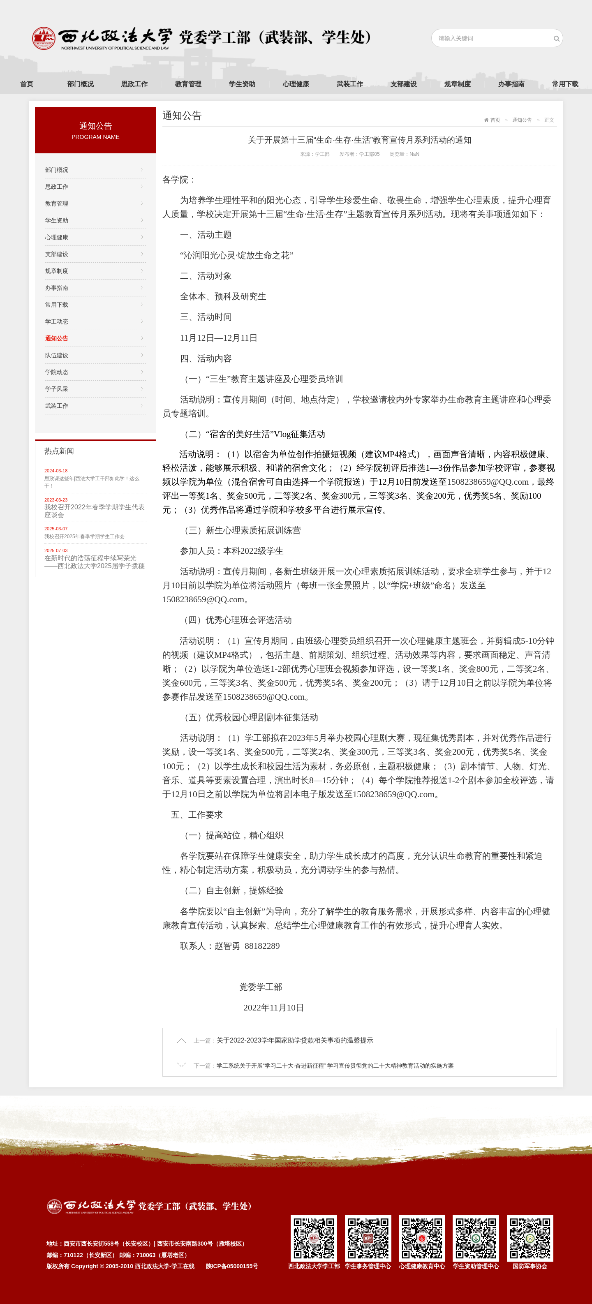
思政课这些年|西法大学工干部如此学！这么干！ (91, 482)
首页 (26, 84)
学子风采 (56, 389)
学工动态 (56, 321)
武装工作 (350, 84)
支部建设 (404, 84)
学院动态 (56, 372)
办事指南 (511, 84)
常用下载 (565, 84)
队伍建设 (56, 355)
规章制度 (457, 84)
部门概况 (80, 84)
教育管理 (188, 84)
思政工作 (134, 84)
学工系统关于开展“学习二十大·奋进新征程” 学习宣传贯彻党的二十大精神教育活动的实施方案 (335, 1065)
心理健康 (296, 84)
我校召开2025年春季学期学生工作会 (84, 536)
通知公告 (56, 338)
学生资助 (242, 84)
